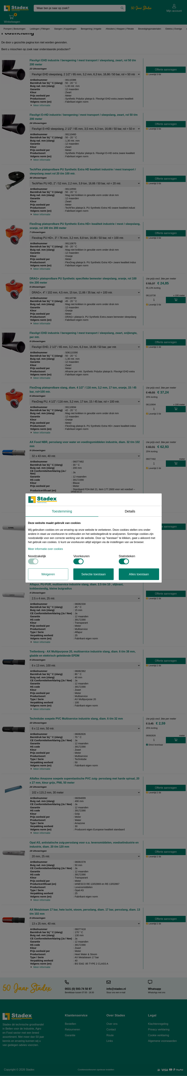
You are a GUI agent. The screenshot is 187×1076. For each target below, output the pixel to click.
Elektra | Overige (174, 28)
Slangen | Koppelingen (65, 28)
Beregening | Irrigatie (91, 28)
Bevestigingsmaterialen (149, 28)
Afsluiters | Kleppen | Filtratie (119, 28)
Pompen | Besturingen (14, 28)
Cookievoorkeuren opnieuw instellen (96, 1069)
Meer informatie (41, 105)
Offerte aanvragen (166, 69)
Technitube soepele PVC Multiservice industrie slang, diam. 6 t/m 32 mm (76, 718)
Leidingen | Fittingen (40, 28)
